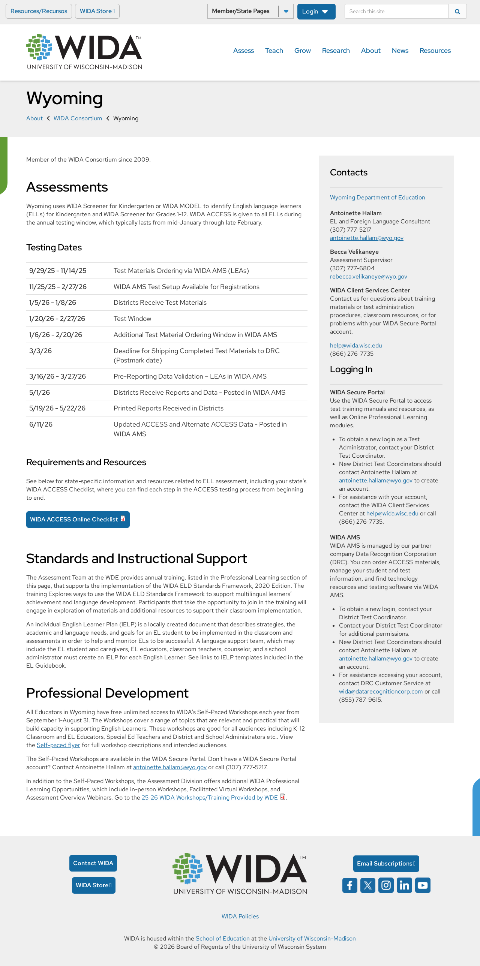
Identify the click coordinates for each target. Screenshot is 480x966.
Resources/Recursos (38, 11)
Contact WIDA (93, 863)
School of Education (223, 938)
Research (336, 50)
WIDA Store (96, 11)
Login (310, 11)
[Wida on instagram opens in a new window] (386, 885)
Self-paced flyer (58, 745)
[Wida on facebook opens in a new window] (349, 885)
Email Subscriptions (384, 863)
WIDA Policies (240, 916)
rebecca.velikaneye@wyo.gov (368, 276)
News (400, 50)
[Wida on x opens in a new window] (367, 885)
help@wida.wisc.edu (356, 345)
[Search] (396, 11)
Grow (302, 50)
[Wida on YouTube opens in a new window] (422, 885)
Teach (274, 50)
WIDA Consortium (78, 118)
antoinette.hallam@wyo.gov (170, 767)
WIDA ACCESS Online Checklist (74, 519)
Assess (243, 50)
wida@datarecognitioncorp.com (381, 691)
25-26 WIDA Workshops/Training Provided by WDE (210, 797)
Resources (435, 50)
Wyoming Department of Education (377, 197)
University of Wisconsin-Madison (312, 938)
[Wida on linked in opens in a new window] (404, 885)
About (371, 50)
